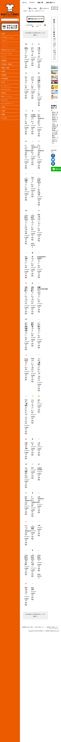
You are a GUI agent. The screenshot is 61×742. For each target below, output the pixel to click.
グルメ (4, 57)
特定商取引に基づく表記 (27, 627)
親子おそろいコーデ (8, 50)
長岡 (3, 107)
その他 (4, 118)
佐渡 (3, 111)
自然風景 (5, 78)
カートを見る (32, 8)
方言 (3, 82)
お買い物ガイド (50, 2)
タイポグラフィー (7, 103)
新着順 (37, 26)
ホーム (25, 2)
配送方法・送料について (52, 627)
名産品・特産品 (7, 64)
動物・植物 (5, 68)
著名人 (4, 93)
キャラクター (6, 89)
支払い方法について (39, 627)
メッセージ (5, 86)
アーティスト (5, 46)
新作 (3, 33)
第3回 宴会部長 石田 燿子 (55, 126)
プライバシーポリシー (54, 628)
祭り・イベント (7, 96)
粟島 (3, 114)
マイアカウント (44, 8)
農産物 (4, 60)
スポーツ (5, 100)
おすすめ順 (38, 25)
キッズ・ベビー (7, 53)
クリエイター (5, 43)
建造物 (4, 75)
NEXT (35, 34)
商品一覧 (40, 2)
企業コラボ (4, 40)
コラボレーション (7, 37)
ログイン (55, 8)
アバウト (32, 2)
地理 (3, 71)
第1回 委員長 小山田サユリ (55, 114)
